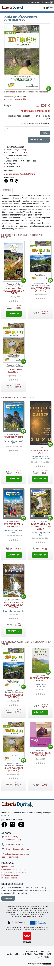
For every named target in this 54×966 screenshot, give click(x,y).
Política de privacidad (10, 875)
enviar (45, 133)
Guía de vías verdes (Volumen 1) (40, 289)
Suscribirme (8, 898)
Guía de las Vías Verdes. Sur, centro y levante (13, 290)
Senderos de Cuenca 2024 (40, 451)
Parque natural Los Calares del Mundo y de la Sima (13, 604)
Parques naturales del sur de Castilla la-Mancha (40, 526)
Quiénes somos (7, 866)
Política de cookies (9, 878)
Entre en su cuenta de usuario (40, 2)
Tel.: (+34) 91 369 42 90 (12, 844)
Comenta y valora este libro (15, 99)
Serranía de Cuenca (13, 437)
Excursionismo (12, 174)
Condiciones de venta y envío (13, 869)
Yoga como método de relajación (40, 754)
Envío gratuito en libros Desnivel (14, 872)
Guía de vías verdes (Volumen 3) (13, 370)
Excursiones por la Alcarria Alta (13, 525)
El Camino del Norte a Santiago (40, 679)
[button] (44, 8)
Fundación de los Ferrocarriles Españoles (26, 91)
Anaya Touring (20, 149)
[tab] (7, 190)
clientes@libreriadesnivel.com (15, 849)
